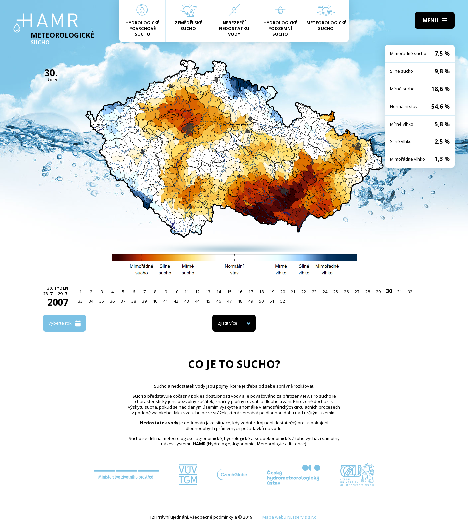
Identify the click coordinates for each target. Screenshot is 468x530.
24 (325, 292)
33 (80, 301)
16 (240, 292)
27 (357, 292)
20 (282, 292)
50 (261, 301)
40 (155, 301)
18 (261, 292)
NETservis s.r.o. (302, 517)
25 (335, 292)
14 (218, 292)
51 (272, 301)
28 (367, 292)
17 (250, 292)
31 (399, 292)
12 (197, 292)
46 (218, 301)
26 (346, 292)
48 (240, 301)
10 (176, 292)
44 (197, 301)
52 (282, 301)
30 (389, 291)
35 (101, 301)
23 (314, 292)
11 (186, 292)
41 (165, 301)
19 (272, 292)
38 (133, 301)
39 (144, 301)
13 (208, 292)
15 (229, 292)
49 (250, 301)
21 (293, 292)
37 (123, 301)
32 (410, 292)
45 (208, 301)
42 (176, 301)
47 (229, 301)
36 (112, 301)
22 (303, 292)
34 (91, 301)
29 (378, 292)
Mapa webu (274, 517)
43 (186, 301)
